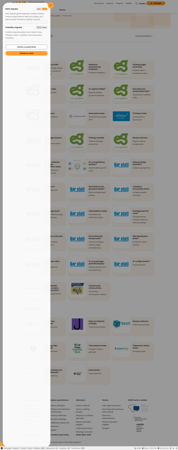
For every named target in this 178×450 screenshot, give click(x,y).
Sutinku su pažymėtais (26, 47)
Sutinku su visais (26, 53)
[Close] (50, 5)
